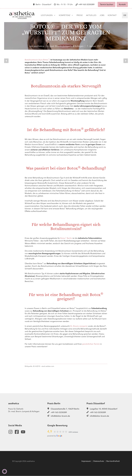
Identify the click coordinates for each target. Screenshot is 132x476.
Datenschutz (98, 461)
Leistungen (48, 15)
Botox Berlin (66, 238)
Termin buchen (106, 4)
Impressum (86, 461)
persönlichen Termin (91, 344)
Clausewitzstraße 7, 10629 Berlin (65, 409)
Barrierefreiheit (113, 461)
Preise (80, 15)
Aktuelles (91, 15)
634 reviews (73, 432)
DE (125, 15)
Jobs (102, 15)
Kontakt (122, 4)
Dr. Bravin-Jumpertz (78, 326)
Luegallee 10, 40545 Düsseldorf (103, 409)
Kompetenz (66, 15)
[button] (4, 471)
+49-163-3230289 (86, 4)
